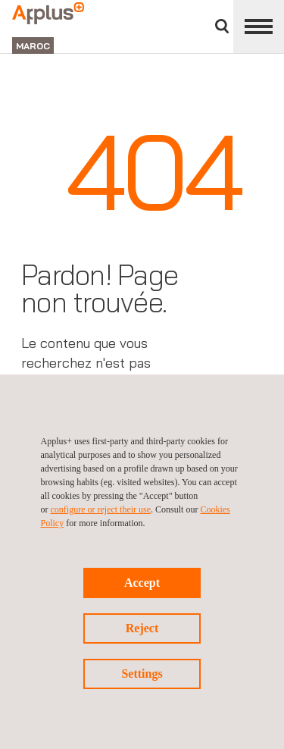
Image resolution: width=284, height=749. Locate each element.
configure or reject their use (101, 509)
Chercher (222, 26)
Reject (142, 628)
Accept (142, 582)
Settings (141, 673)
